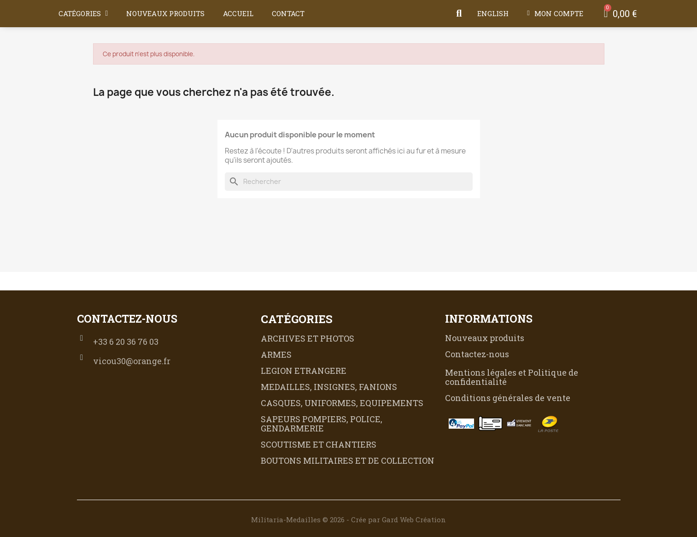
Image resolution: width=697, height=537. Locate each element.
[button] (459, 13)
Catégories (83, 13)
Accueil (238, 13)
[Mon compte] (555, 13)
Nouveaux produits (165, 13)
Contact (288, 13)
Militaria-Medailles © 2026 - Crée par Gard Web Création (348, 519)
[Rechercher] (349, 181)
